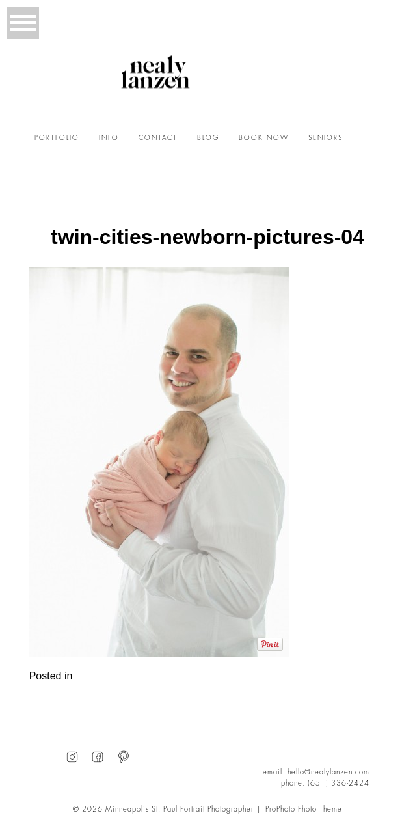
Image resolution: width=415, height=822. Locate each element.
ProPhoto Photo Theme (303, 809)
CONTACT (158, 138)
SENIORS (325, 138)
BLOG (208, 138)
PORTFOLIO (56, 138)
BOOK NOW (264, 138)
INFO (109, 138)
